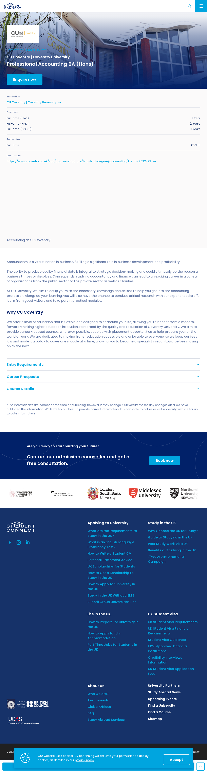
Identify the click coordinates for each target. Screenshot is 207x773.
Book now (165, 460)
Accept (176, 759)
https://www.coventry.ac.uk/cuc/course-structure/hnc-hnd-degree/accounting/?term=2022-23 (79, 161)
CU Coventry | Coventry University (31, 102)
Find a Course (36, 50)
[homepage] (12, 6)
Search (189, 6)
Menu (201, 6)
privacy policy (84, 760)
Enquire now (24, 79)
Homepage (15, 50)
